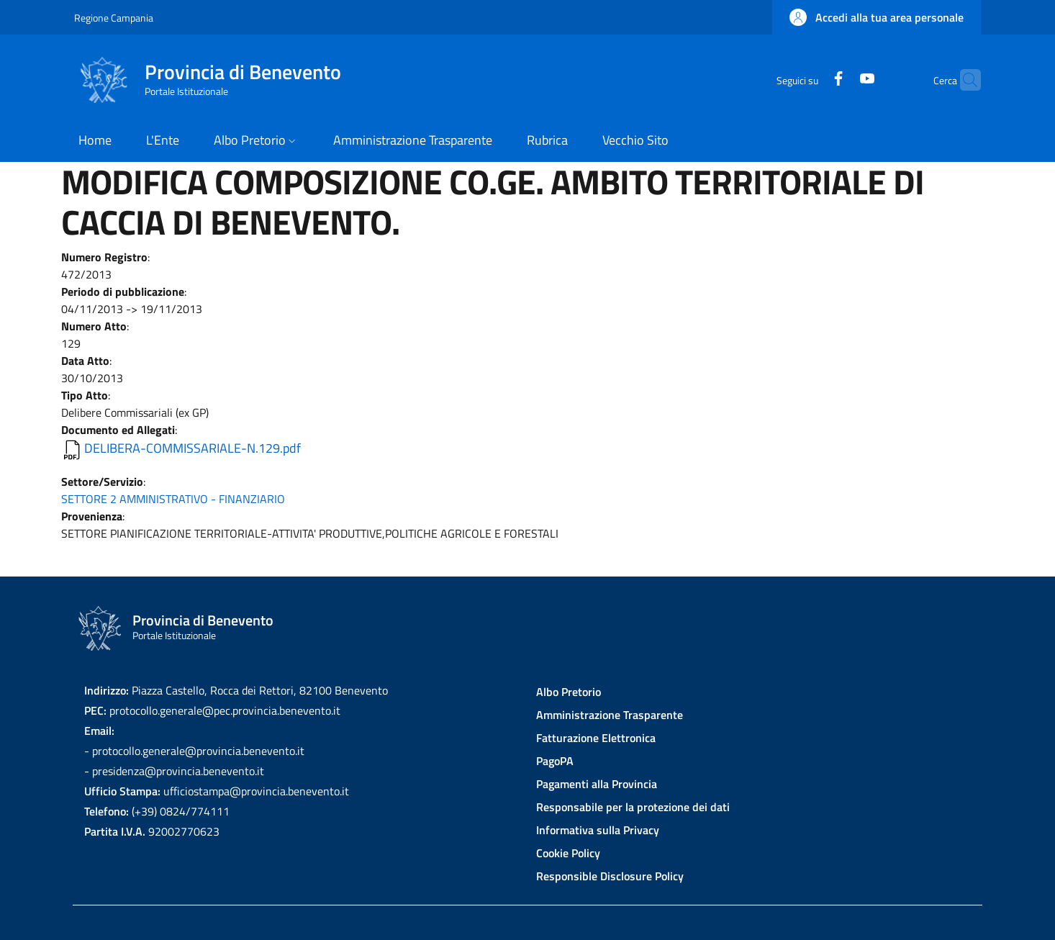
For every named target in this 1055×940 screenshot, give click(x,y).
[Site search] (963, 80)
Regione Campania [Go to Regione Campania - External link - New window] (113, 17)
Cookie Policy (568, 853)
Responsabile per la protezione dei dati (633, 806)
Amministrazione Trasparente (609, 714)
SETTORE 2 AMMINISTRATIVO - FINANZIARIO (173, 498)
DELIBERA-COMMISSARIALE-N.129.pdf (192, 448)
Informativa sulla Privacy (597, 830)
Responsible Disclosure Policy (610, 876)
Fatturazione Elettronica (596, 737)
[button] (876, 17)
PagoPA (555, 760)
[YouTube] (839, 79)
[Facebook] (810, 79)
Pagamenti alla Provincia (596, 783)
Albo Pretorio (568, 691)
